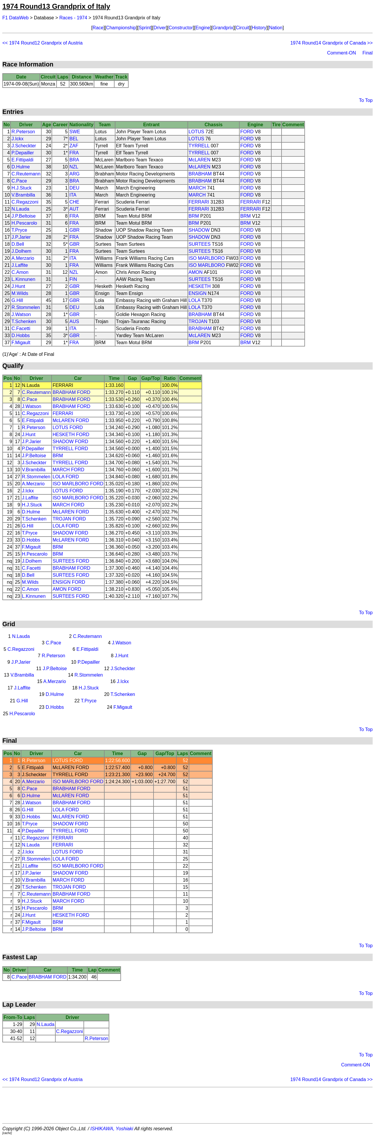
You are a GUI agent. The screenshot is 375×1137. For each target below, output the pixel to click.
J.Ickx (17, 138)
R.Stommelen (25, 307)
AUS (74, 321)
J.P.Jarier (21, 237)
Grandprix (223, 27)
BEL (73, 138)
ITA (72, 194)
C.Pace (19, 180)
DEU (74, 187)
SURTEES (200, 244)
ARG (74, 173)
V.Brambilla (23, 194)
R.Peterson (23, 131)
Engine (202, 27)
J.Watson (21, 314)
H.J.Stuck (21, 187)
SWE (74, 131)
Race (98, 27)
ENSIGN (198, 293)
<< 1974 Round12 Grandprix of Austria (42, 42)
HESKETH (200, 286)
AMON (196, 272)
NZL (73, 166)
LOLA (194, 300)
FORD (246, 131)
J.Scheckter (23, 145)
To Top (366, 100)
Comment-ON (341, 52)
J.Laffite (19, 265)
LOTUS (196, 131)
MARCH (197, 187)
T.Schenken (23, 321)
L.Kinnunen (23, 279)
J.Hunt (18, 286)
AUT (74, 208)
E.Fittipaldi (22, 159)
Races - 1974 (73, 17)
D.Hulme (20, 166)
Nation (275, 27)
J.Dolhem (21, 251)
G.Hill (17, 300)
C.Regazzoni (24, 201)
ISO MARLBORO (207, 258)
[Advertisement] (187, 1105)
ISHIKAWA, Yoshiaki (112, 1128)
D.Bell (17, 244)
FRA (74, 152)
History (259, 27)
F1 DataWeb (15, 17)
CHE (74, 201)
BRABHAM (200, 173)
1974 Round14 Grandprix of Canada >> (331, 42)
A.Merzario (22, 258)
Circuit (242, 27)
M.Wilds (19, 293)
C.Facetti (20, 328)
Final (367, 52)
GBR (74, 230)
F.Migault (20, 342)
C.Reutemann (25, 173)
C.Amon (19, 272)
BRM (194, 216)
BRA (74, 159)
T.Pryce (19, 230)
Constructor (181, 27)
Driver (160, 27)
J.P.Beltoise (23, 216)
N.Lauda (20, 208)
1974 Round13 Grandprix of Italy (56, 6)
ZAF (73, 145)
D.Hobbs (20, 335)
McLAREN (200, 159)
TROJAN (198, 321)
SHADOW (199, 230)
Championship (121, 27)
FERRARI (199, 201)
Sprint (145, 27)
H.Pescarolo (24, 223)
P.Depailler (22, 152)
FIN (73, 279)
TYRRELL (199, 145)
